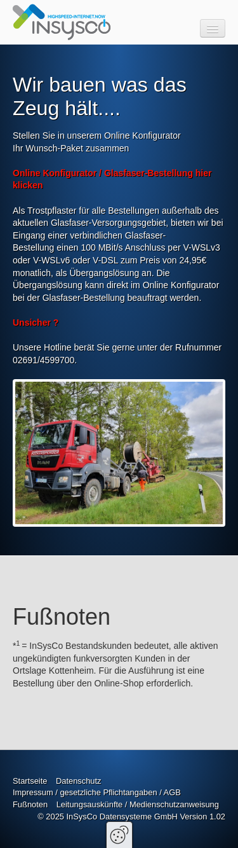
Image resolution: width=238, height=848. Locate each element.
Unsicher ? (35, 322)
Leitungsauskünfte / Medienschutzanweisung (137, 804)
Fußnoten (30, 804)
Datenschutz (79, 781)
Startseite (30, 781)
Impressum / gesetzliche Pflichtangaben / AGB (97, 792)
